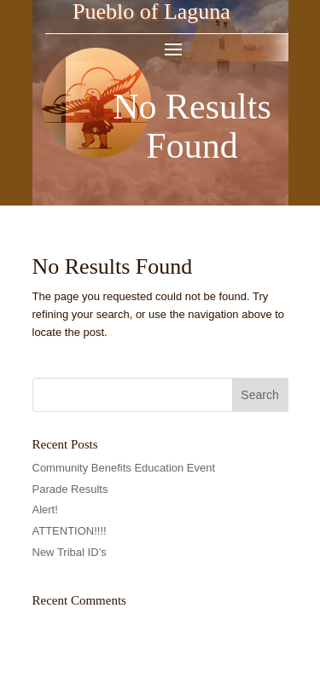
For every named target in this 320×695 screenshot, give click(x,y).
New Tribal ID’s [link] (69, 552)
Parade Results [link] (70, 489)
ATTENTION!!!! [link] (69, 530)
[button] (173, 47)
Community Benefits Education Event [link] (124, 467)
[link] (96, 184)
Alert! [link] (45, 509)
